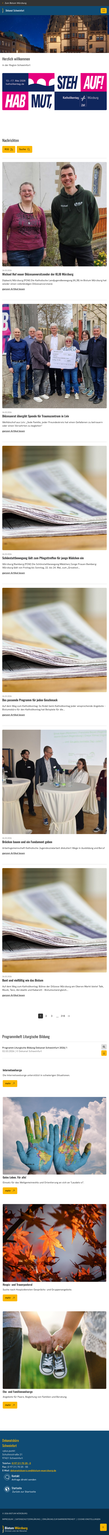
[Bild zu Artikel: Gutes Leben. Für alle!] (54, 1136)
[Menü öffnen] (104, 10)
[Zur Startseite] (14, 1529)
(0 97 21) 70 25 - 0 (21, 1463)
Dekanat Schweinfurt (15, 10)
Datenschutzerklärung (28, 1519)
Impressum (7, 1519)
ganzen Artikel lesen (13, 289)
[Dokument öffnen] (104, 1047)
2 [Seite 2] (46, 1016)
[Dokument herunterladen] (104, 1053)
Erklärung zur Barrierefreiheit (58, 1519)
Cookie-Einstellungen (89, 1519)
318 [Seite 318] (63, 1016)
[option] (54, 42)
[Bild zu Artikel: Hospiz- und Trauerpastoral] (54, 1243)
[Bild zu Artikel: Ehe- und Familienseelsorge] (54, 1350)
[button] (24, 149)
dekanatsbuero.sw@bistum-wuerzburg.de (33, 1470)
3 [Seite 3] (51, 1016)
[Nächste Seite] (68, 1016)
